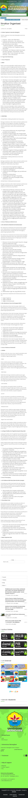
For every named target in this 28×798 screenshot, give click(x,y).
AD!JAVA (14, 791)
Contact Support (5, 767)
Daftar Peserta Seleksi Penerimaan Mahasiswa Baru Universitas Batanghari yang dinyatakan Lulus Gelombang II (15, 600)
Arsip (3, 582)
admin (10, 28)
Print (26, 28)
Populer (4, 577)
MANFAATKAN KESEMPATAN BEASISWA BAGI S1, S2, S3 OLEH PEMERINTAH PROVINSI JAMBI (15, 608)
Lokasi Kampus (13, 794)
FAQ (2, 768)
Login (19, 1)
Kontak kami (22, 794)
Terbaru (4, 580)
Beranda (5, 794)
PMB (2, 738)
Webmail (15, 796)
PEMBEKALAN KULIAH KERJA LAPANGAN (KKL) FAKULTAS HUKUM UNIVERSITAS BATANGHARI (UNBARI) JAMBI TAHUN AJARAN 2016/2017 (15, 591)
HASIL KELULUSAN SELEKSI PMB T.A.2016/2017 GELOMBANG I (13, 621)
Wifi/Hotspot (4, 739)
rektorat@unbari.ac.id (6, 780)
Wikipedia (3, 765)
